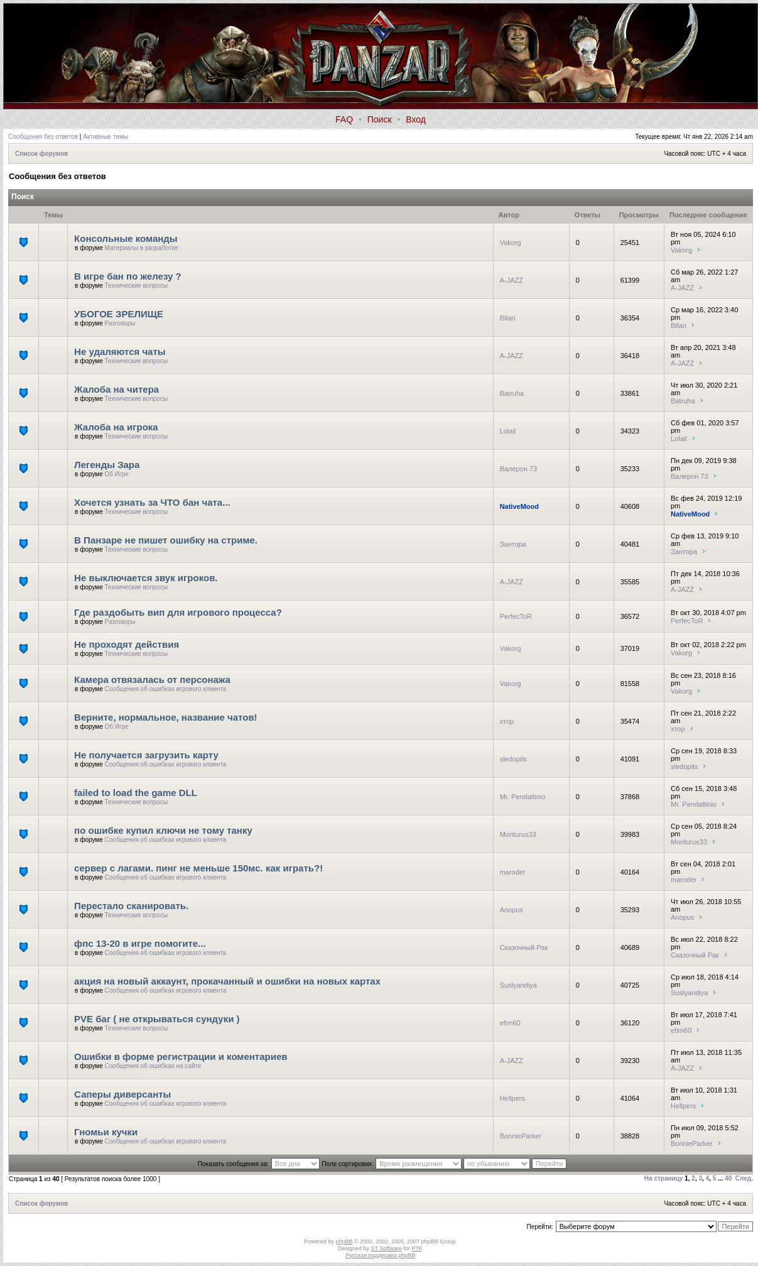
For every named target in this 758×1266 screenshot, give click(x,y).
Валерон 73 (519, 468)
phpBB (343, 1241)
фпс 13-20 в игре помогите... (140, 943)
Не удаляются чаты (120, 351)
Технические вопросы (136, 285)
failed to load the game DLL (135, 792)
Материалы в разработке (141, 247)
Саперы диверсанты (122, 1094)
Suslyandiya (518, 985)
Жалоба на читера (116, 389)
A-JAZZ (511, 280)
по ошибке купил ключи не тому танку (163, 830)
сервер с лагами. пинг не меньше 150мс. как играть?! (198, 868)
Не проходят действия (126, 644)
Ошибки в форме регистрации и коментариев (180, 1056)
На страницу (663, 1178)
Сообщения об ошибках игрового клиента (166, 688)
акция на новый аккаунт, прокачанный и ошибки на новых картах (227, 981)
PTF (416, 1248)
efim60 (510, 1023)
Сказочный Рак (524, 947)
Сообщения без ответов (43, 136)
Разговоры (120, 323)
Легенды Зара (106, 464)
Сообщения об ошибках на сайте (153, 1065)
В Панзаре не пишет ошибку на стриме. (165, 540)
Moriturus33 (518, 834)
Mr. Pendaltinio (523, 796)
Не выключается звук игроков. (145, 577)
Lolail (508, 431)
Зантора (513, 544)
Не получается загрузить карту (146, 755)
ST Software (386, 1248)
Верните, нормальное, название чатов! (165, 717)
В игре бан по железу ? (127, 276)
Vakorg (510, 242)
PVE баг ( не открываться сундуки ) (156, 1018)
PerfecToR (516, 616)
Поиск (379, 119)
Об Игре (117, 474)
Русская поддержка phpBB (381, 1255)
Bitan (508, 318)
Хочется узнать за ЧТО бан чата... (152, 502)
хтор (507, 721)
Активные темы (105, 136)
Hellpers (512, 1098)
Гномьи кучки (106, 1132)
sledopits (513, 759)
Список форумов (41, 153)
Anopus (511, 910)
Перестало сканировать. (131, 905)
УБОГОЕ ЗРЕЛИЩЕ (118, 313)
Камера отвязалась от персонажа (152, 679)
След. (744, 1178)
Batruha (512, 393)
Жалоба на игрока (116, 427)
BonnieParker (521, 1136)
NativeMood (519, 506)
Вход (416, 119)
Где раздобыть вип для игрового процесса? (178, 612)
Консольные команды (126, 238)
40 (728, 1178)
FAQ (344, 119)
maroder (513, 872)
